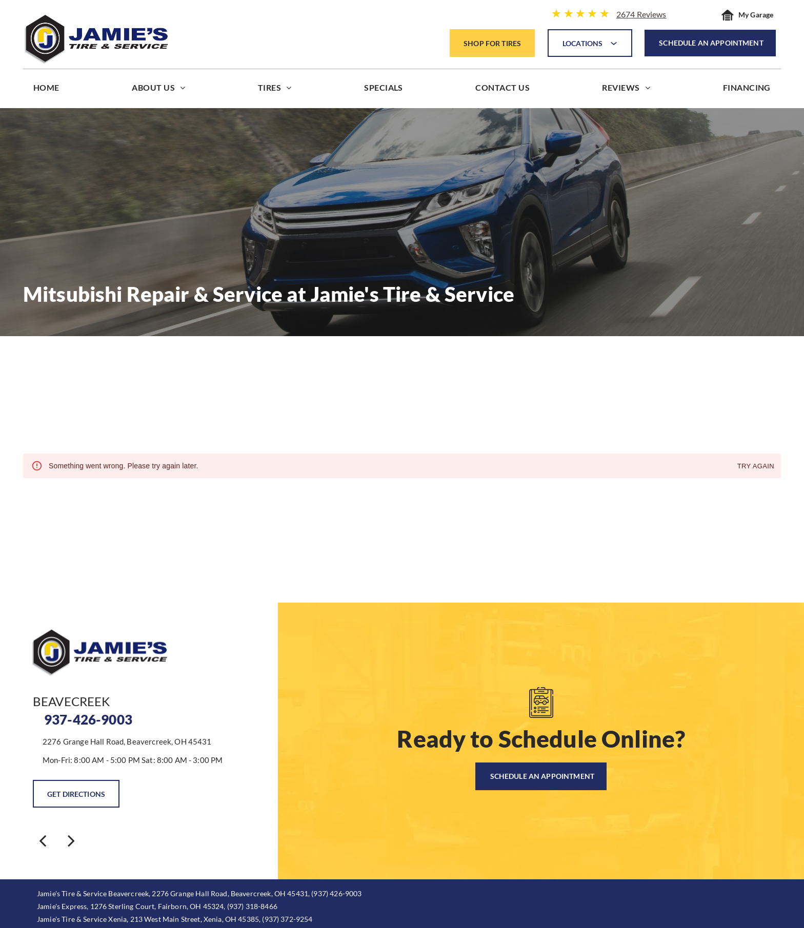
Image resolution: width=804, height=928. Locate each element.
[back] (42, 840)
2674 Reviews (641, 14)
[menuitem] (46, 90)
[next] (71, 840)
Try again (756, 467)
